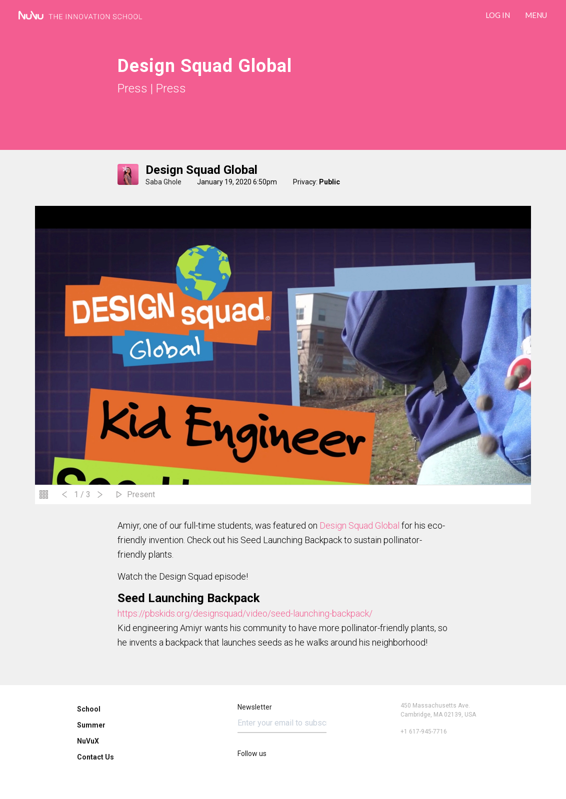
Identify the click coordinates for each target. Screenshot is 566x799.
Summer (91, 725)
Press (133, 88)
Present (141, 494)
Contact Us (95, 757)
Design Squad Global (202, 170)
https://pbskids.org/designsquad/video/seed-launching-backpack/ (245, 613)
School (88, 709)
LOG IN (498, 14)
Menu (536, 14)
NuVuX (88, 741)
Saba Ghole (164, 182)
